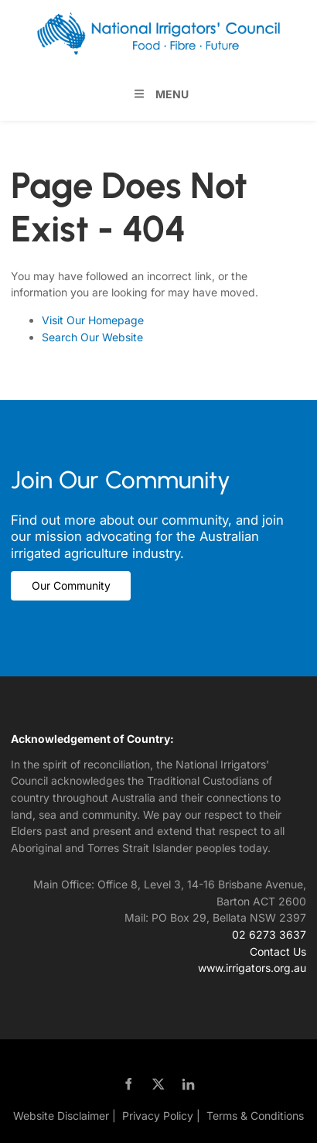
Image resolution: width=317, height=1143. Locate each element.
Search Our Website (92, 337)
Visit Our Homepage (93, 320)
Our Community (50, 579)
